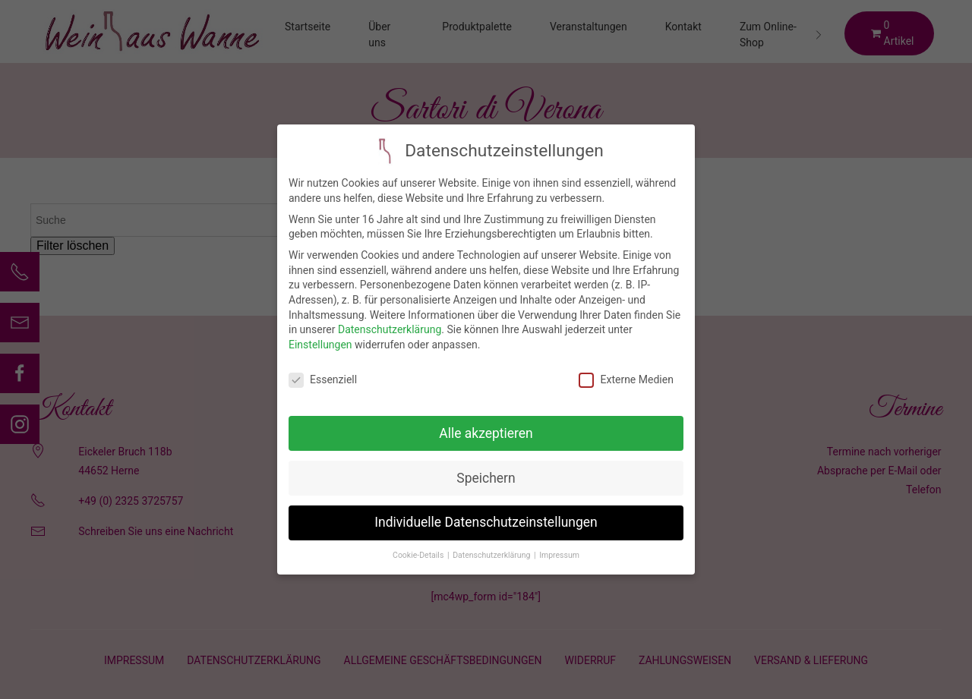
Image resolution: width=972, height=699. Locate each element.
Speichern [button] (485, 472)
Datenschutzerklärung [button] (492, 549)
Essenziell (323, 374)
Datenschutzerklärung (389, 323)
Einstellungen (320, 338)
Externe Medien (626, 374)
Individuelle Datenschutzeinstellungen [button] (485, 516)
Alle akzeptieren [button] (486, 427)
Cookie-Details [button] (419, 549)
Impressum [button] (559, 549)
